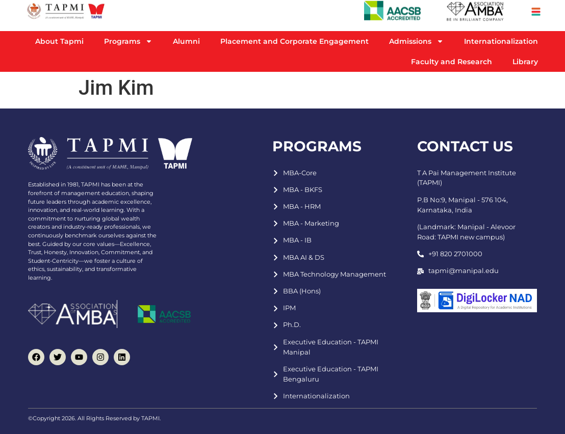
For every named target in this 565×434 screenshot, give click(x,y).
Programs (128, 41)
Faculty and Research (451, 61)
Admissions (416, 41)
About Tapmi (59, 41)
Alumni (186, 41)
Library (525, 61)
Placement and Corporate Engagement (294, 41)
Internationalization (501, 41)
